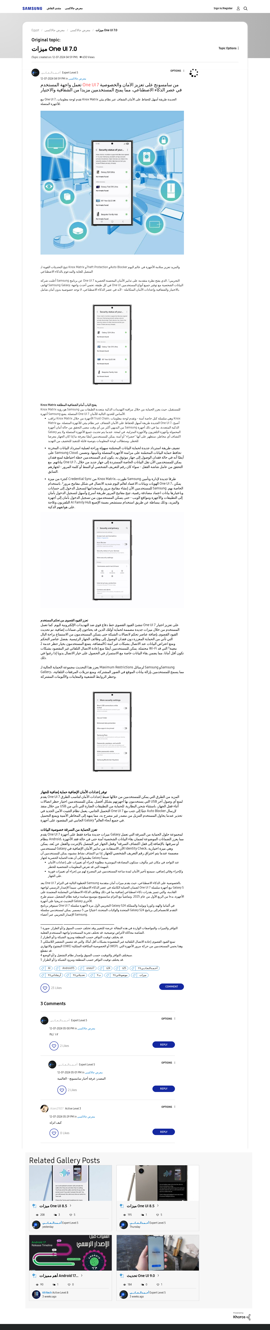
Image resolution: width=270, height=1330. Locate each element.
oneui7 (90, 968)
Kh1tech (200, 1218)
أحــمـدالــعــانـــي (52, 1218)
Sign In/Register (223, 8)
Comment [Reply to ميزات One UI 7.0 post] (171, 986)
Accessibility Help (43, 1322)
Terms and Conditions (88, 1322)
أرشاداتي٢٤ (54, 975)
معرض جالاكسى (74, 8)
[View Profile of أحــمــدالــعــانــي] (51, 72)
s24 (108, 968)
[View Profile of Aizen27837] (57, 1108)
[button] (177, 71)
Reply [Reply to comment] (163, 1044)
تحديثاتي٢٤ (79, 975)
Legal (150, 1322)
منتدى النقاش (54, 8)
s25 (124, 968)
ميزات (143, 975)
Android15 (68, 968)
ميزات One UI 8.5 (53, 1201)
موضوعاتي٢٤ (120, 975)
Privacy (125, 1322)
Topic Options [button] (227, 48)
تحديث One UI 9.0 (53, 1266)
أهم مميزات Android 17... (211, 1201)
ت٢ (99, 975)
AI (49, 968)
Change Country (179, 1322)
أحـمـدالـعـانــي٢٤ (148, 968)
